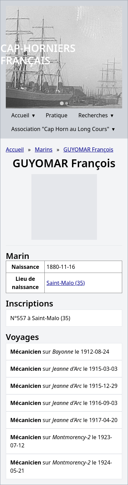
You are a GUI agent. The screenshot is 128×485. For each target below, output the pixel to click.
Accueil (23, 115)
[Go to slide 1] (61, 103)
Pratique (57, 115)
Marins (44, 149)
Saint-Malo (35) (65, 283)
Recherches (96, 115)
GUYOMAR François (88, 149)
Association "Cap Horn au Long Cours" (63, 129)
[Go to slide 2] (66, 103)
